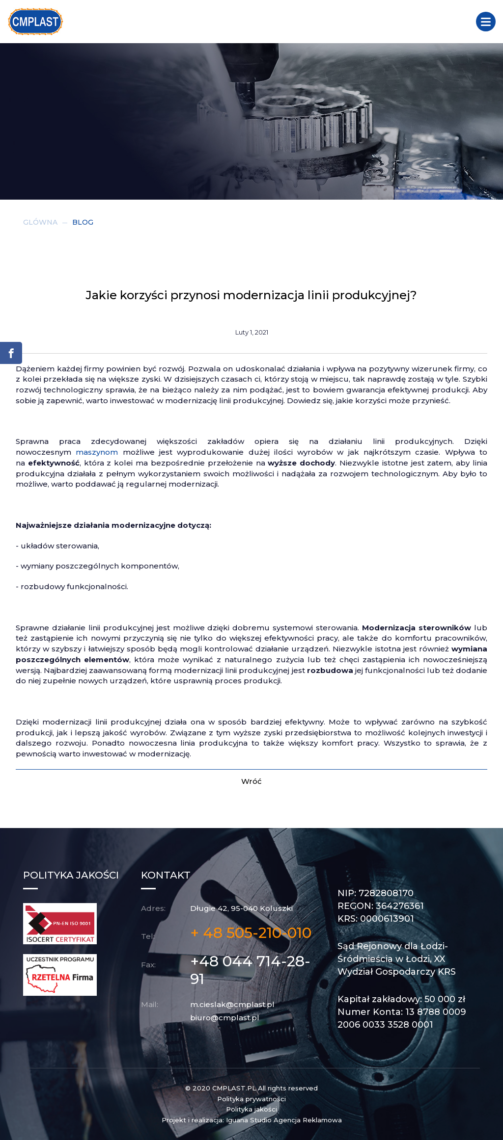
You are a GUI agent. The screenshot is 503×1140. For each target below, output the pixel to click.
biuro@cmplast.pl (224, 1017)
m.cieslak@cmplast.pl (232, 1004)
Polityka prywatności (251, 1099)
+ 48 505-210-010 (250, 933)
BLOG (82, 222)
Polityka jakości (251, 1109)
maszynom (97, 452)
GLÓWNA (40, 222)
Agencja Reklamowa (308, 1120)
